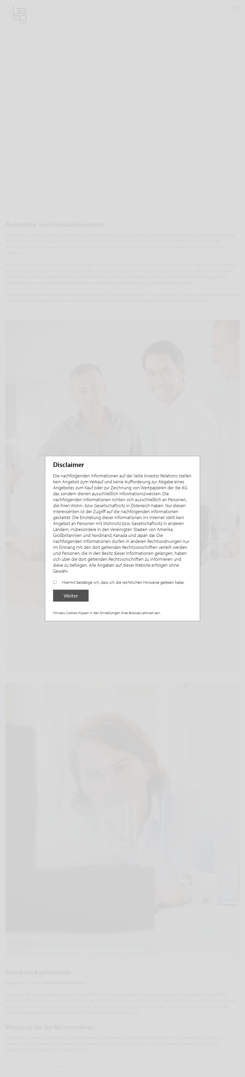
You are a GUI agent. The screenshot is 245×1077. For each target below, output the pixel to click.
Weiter (71, 595)
